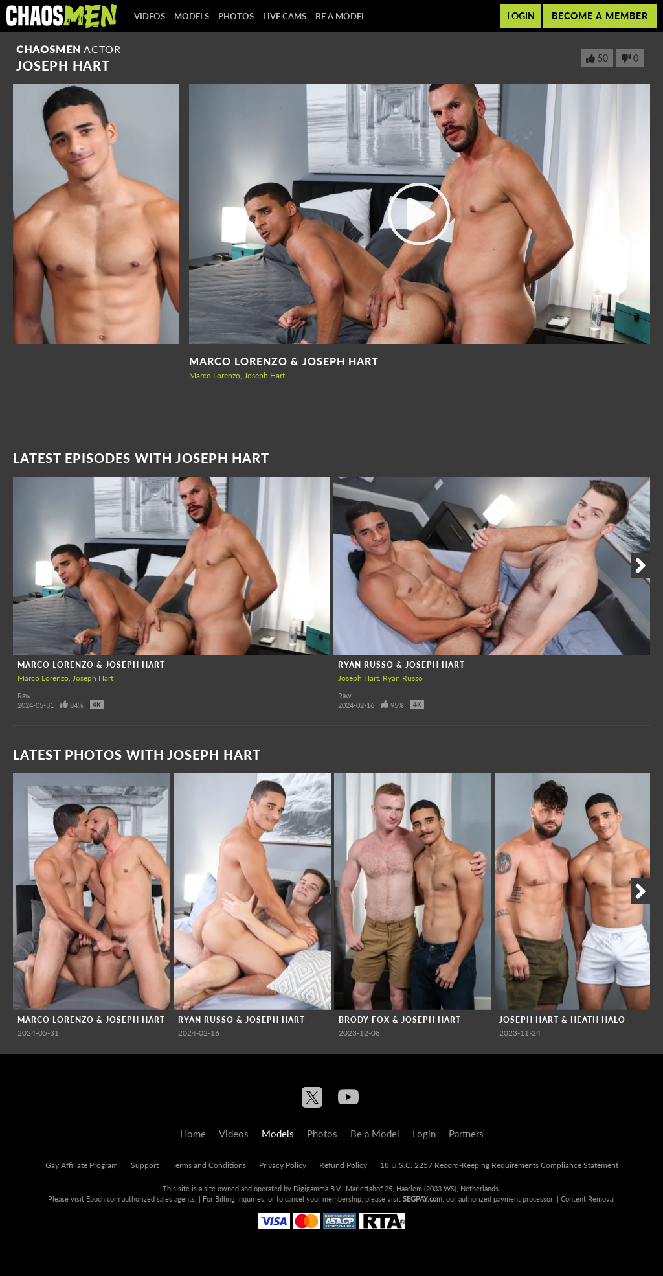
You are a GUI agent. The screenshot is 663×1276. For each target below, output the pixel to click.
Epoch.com (103, 1198)
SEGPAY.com (422, 1198)
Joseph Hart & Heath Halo (562, 1020)
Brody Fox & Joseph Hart (400, 1020)
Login (521, 15)
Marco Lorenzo (214, 375)
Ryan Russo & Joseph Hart (401, 665)
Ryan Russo (403, 678)
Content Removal (588, 1198)
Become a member (600, 15)
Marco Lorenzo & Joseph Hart (284, 361)
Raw (24, 695)
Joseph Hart (264, 375)
